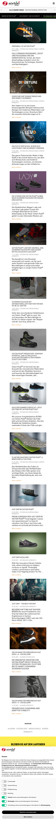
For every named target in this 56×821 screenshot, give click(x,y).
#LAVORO (23, 657)
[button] (1, 10)
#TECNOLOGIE (24, 49)
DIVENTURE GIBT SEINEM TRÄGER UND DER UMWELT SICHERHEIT (26, 97)
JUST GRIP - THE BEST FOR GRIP (24, 604)
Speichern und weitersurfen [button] (28, 812)
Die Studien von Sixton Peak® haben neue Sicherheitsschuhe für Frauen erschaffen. (27, 198)
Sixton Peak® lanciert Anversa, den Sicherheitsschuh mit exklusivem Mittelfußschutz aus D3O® (27, 250)
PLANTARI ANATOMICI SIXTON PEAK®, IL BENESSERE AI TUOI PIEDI (27, 458)
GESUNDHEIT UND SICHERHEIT (29, 16)
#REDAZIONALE (34, 49)
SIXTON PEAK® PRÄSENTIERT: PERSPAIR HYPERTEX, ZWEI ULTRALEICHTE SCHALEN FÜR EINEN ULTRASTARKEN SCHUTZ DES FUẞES (27, 356)
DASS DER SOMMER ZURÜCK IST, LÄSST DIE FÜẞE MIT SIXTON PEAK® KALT (27, 408)
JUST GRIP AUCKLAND (20, 557)
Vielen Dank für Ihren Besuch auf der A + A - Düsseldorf (26, 653)
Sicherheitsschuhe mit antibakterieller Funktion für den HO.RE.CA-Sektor (27, 304)
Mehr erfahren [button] (28, 817)
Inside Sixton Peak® (9, 16)
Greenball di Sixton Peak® (23, 46)
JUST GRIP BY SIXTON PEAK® (23, 509)
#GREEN (41, 49)
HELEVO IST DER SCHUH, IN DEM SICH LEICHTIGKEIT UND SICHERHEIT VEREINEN (28, 147)
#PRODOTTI (15, 50)
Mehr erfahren (16, 67)
